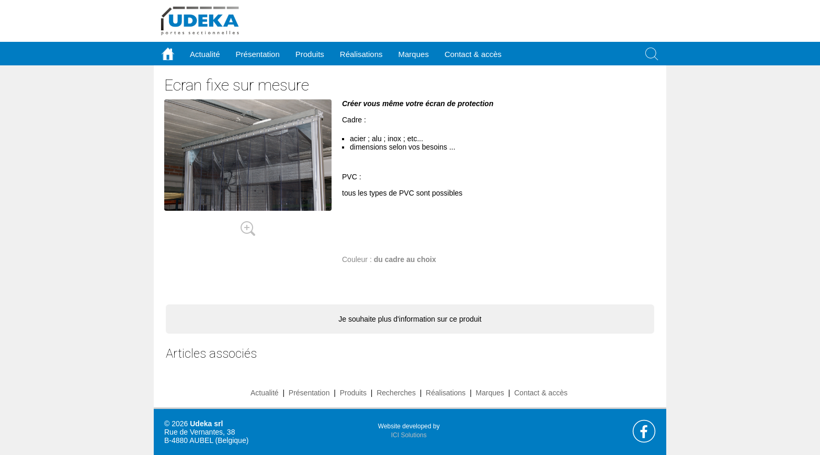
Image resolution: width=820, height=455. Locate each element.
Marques (490, 393)
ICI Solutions (409, 435)
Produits (353, 393)
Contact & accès (473, 54)
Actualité (264, 393)
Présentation (309, 393)
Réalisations (445, 393)
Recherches (396, 393)
